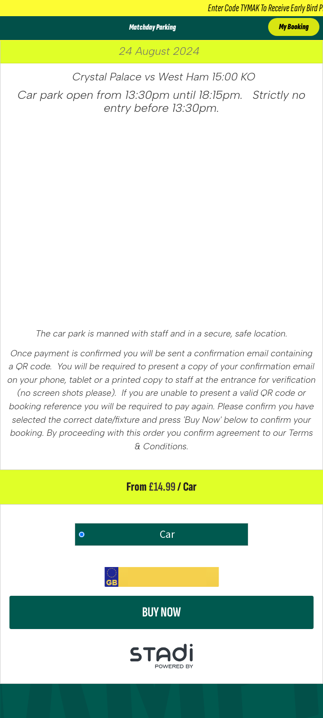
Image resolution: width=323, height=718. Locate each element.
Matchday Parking (152, 27)
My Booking (294, 26)
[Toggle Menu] (10, 28)
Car (167, 534)
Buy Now (161, 612)
